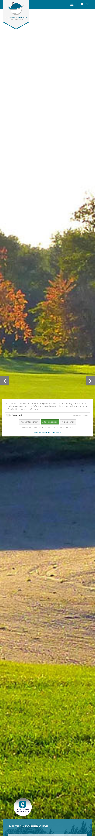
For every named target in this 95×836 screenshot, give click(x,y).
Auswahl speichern (29, 422)
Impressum (56, 432)
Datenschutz (39, 432)
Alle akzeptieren (49, 422)
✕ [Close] (91, 402)
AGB (48, 432)
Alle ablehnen (68, 422)
